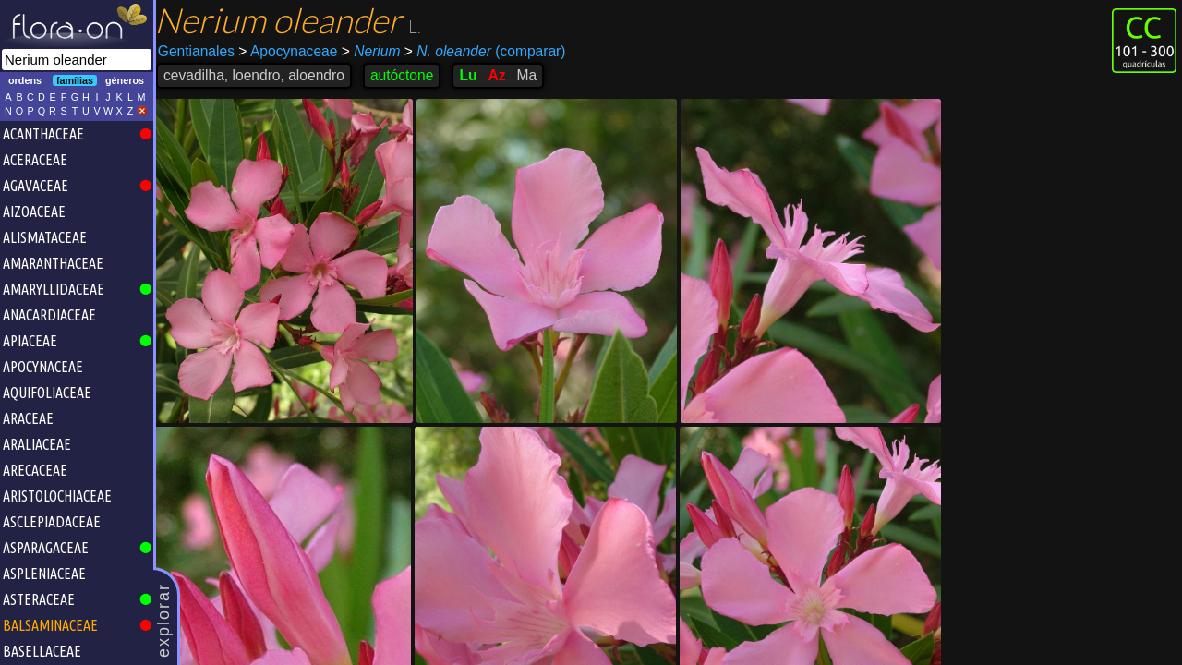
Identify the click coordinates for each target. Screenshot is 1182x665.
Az (502, 75)
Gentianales (201, 51)
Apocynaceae (292, 51)
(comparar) (490, 51)
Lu (472, 75)
